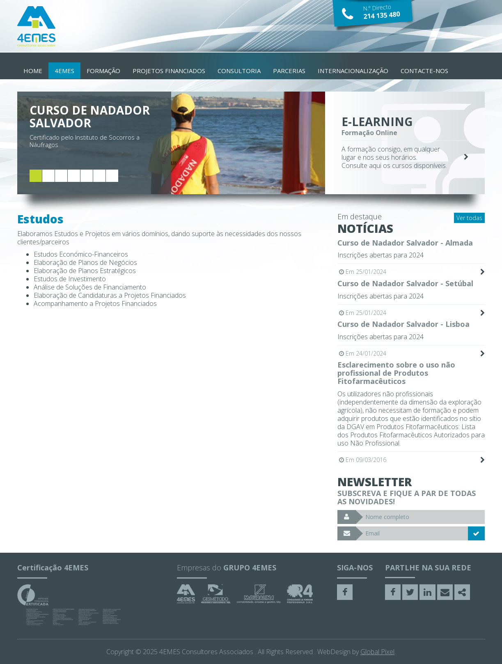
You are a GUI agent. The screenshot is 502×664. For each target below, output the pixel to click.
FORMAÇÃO (103, 71)
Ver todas (469, 218)
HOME (32, 71)
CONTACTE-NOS (424, 71)
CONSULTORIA (239, 71)
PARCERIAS (289, 71)
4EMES (64, 71)
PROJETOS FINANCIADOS (169, 71)
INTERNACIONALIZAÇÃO (353, 71)
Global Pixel (377, 651)
